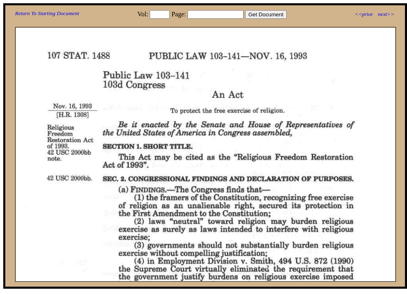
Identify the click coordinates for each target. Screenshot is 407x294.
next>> (386, 14)
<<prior (363, 14)
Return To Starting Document (47, 13)
